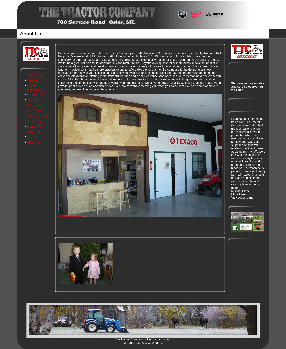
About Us (33, 142)
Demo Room (36, 126)
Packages (34, 105)
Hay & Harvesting (34, 87)
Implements (35, 95)
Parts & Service (38, 116)
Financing (34, 121)
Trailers (32, 100)
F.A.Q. (31, 137)
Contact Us (35, 132)
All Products (35, 111)
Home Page (35, 75)
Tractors (33, 80)
